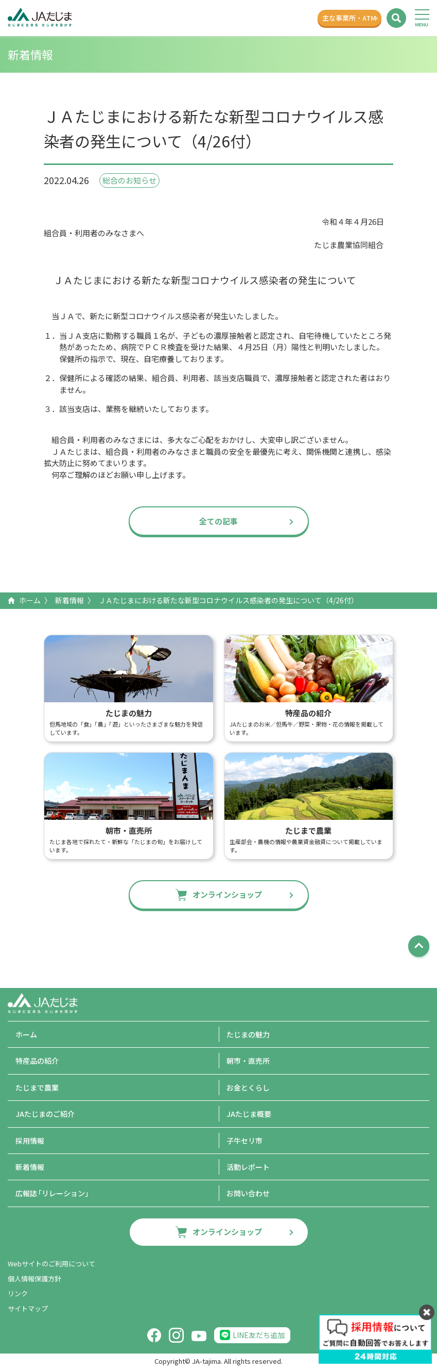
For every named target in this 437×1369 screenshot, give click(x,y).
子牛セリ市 (244, 1140)
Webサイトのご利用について (51, 1263)
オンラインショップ (227, 894)
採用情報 (29, 1140)
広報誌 (53, 1193)
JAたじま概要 (248, 1114)
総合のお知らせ (129, 180)
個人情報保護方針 (34, 1278)
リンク (18, 1293)
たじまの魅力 (248, 1034)
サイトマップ (28, 1308)
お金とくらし (248, 1087)
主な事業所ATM (345, 18)
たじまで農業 (37, 1087)
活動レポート (248, 1167)
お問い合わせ (248, 1193)
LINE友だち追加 (259, 1335)
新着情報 (69, 600)
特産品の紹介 (37, 1060)
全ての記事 (218, 521)
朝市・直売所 (248, 1060)
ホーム (30, 600)
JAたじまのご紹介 (45, 1114)
